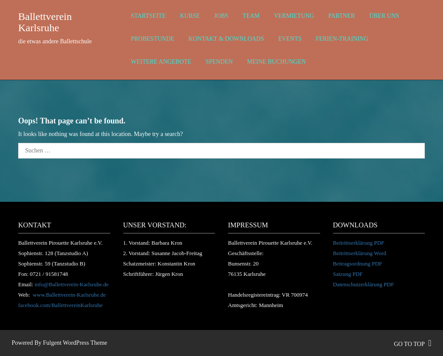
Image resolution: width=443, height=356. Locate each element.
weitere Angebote (161, 61)
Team (251, 16)
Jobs (221, 16)
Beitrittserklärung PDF (359, 242)
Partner (341, 16)
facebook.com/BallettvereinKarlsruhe (60, 305)
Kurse (190, 16)
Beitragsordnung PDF (357, 263)
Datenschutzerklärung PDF (363, 284)
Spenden (219, 61)
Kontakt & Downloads (226, 39)
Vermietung (294, 16)
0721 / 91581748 (49, 274)
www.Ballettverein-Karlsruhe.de (69, 294)
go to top (412, 344)
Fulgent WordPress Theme (75, 343)
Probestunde (152, 39)
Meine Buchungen (276, 61)
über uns (384, 16)
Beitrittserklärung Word (359, 253)
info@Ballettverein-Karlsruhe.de (72, 284)
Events (290, 39)
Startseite (148, 16)
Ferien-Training (342, 39)
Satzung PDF (348, 274)
